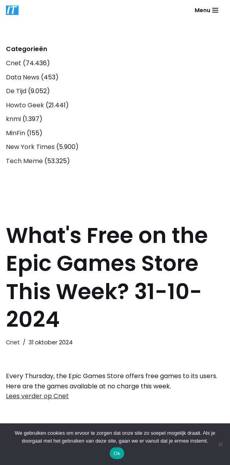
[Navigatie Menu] (206, 10)
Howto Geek (25, 105)
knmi (13, 118)
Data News (22, 77)
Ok (117, 453)
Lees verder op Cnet (37, 396)
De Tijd (16, 91)
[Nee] (220, 444)
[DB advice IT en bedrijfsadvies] (12, 10)
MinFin (15, 133)
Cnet (13, 63)
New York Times (30, 146)
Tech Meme (24, 160)
